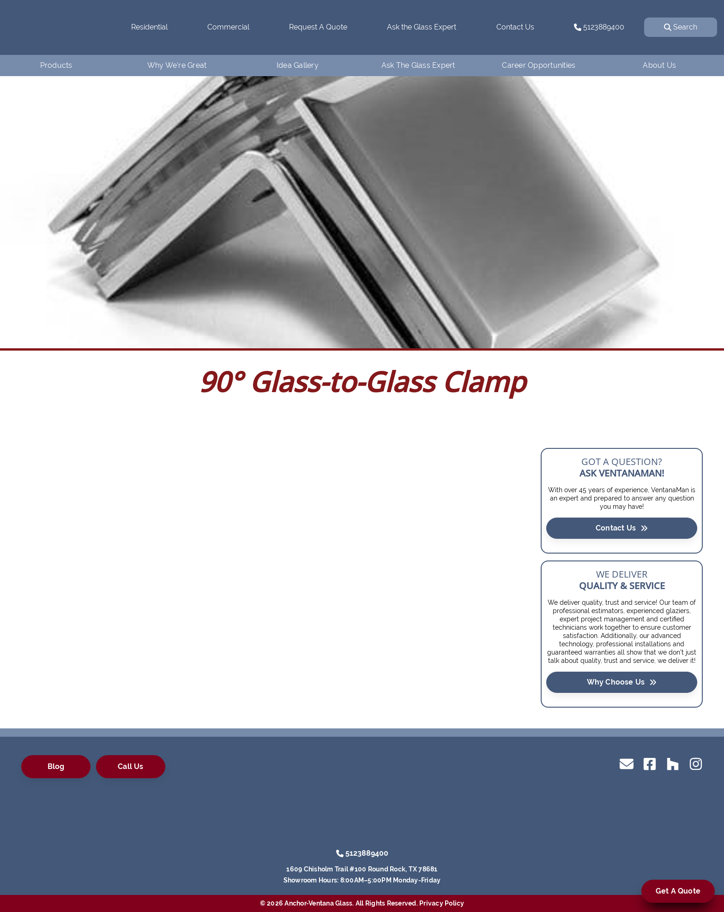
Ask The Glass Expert (418, 65)
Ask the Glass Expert (421, 27)
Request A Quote (318, 27)
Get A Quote (678, 891)
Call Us (130, 766)
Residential (149, 27)
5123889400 (599, 26)
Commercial (228, 27)
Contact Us (515, 27)
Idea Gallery (298, 65)
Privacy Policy (442, 903)
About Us (659, 65)
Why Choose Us (622, 681)
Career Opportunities (538, 65)
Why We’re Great (177, 65)
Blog (56, 766)
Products (56, 65)
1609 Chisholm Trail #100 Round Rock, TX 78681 (361, 869)
